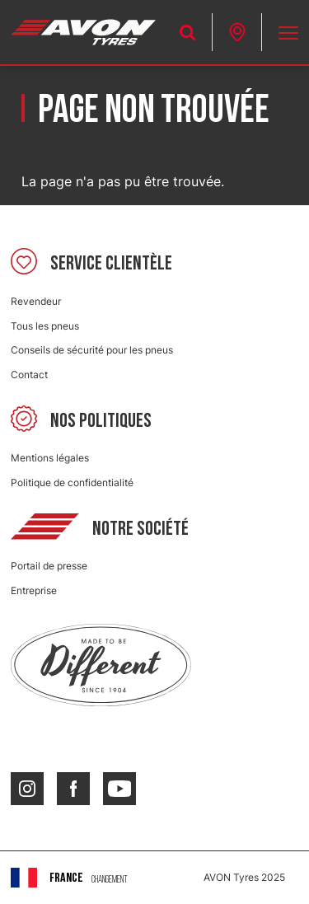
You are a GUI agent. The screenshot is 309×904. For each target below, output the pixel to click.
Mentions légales (50, 458)
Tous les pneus (45, 326)
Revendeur (36, 301)
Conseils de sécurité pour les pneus (92, 350)
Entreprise (34, 590)
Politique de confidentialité (72, 482)
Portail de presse (49, 566)
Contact (29, 374)
